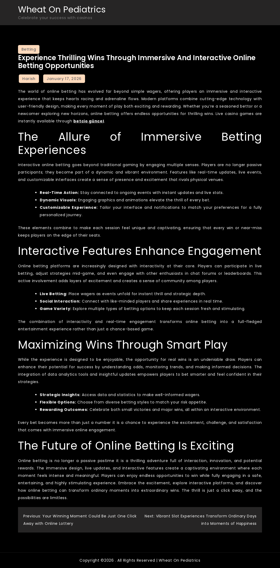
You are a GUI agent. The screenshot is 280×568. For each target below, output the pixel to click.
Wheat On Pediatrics (62, 9)
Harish (28, 78)
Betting (28, 49)
